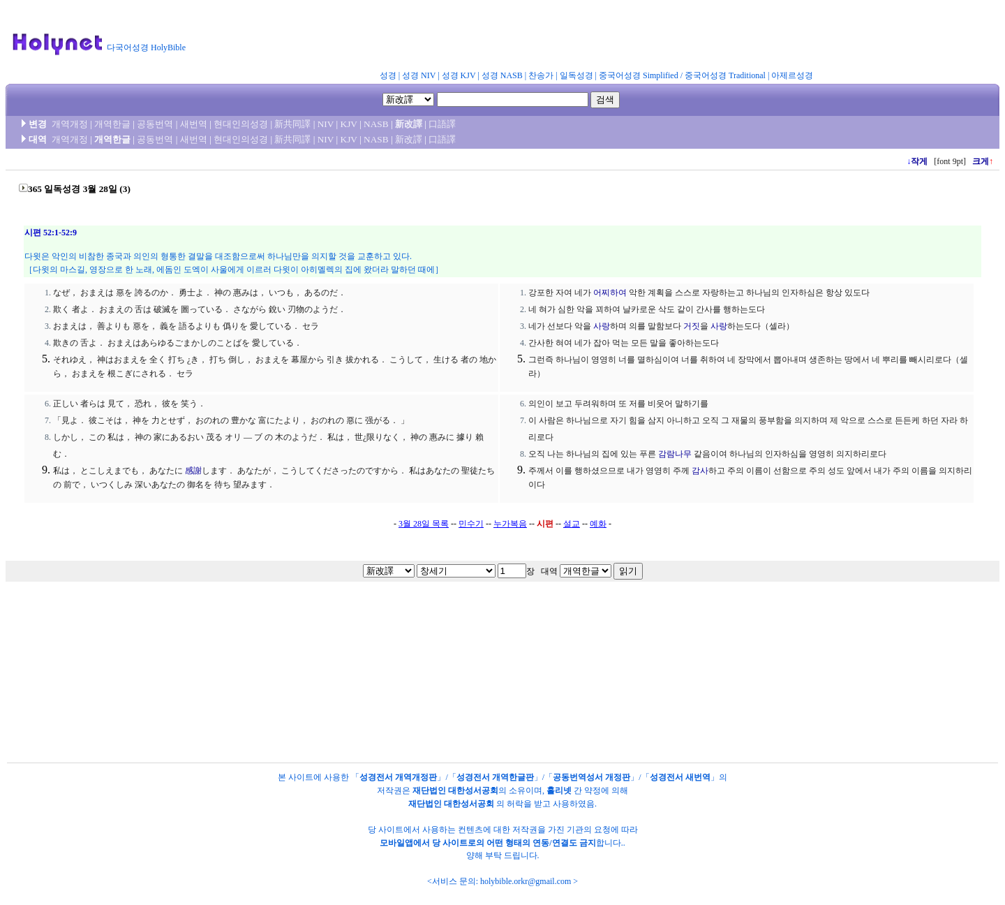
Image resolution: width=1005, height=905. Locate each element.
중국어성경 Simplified (638, 75)
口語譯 (442, 124)
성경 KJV (459, 75)
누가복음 (510, 524)
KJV (349, 124)
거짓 (691, 326)
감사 (700, 471)
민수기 (471, 524)
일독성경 (576, 75)
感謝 (193, 471)
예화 (598, 524)
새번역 (193, 124)
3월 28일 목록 (424, 524)
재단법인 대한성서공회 (455, 790)
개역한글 (112, 124)
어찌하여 (610, 292)
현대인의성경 (241, 124)
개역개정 (70, 124)
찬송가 (540, 75)
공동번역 (155, 124)
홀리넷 (559, 790)
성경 (388, 75)
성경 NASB (502, 75)
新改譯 (408, 124)
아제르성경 (792, 75)
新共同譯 (292, 124)
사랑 (601, 326)
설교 (571, 524)
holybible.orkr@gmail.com (525, 881)
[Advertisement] (536, 37)
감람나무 (675, 454)
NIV (326, 124)
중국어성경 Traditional (725, 75)
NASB (376, 124)
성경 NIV (419, 75)
